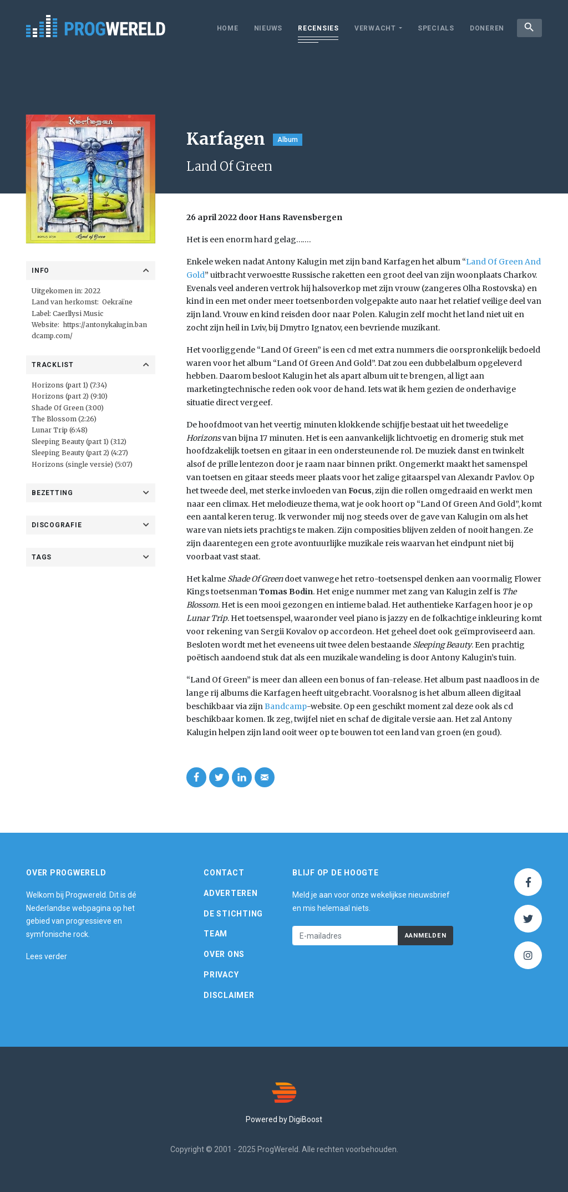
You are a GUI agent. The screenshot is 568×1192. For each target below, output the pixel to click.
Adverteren (231, 893)
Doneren (486, 28)
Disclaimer (229, 995)
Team (215, 933)
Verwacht (374, 28)
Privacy (221, 974)
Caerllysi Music (78, 313)
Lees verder (46, 956)
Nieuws (267, 28)
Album (287, 140)
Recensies (317, 28)
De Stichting (233, 913)
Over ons (224, 954)
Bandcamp (286, 706)
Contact (224, 872)
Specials (435, 28)
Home (226, 28)
